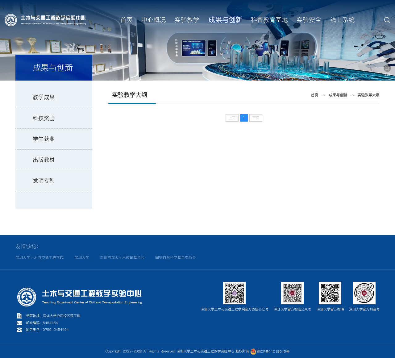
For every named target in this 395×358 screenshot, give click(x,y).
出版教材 (44, 160)
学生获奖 (44, 139)
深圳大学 (81, 257)
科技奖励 (44, 118)
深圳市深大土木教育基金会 (122, 257)
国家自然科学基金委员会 (175, 257)
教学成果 (44, 97)
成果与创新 (338, 95)
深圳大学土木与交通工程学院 (39, 257)
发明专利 (44, 180)
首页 (314, 95)
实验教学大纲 (368, 95)
